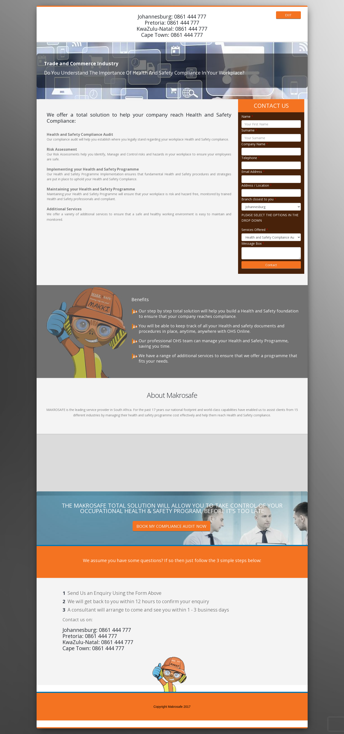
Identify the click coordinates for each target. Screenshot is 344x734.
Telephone (250, 158)
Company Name (254, 144)
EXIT (288, 15)
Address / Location (256, 185)
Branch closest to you (258, 199)
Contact (271, 265)
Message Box (252, 243)
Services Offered (254, 229)
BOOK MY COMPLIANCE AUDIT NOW (171, 526)
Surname (249, 130)
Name (247, 116)
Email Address (253, 171)
